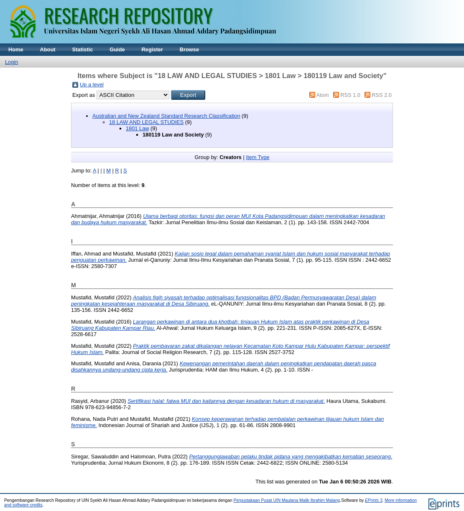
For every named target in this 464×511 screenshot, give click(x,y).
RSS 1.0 (350, 95)
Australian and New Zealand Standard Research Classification (166, 116)
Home (15, 49)
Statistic (82, 49)
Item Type (257, 157)
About (48, 49)
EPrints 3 (373, 500)
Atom (322, 95)
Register (152, 49)
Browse (189, 49)
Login (11, 62)
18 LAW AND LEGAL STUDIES (146, 122)
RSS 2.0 (382, 95)
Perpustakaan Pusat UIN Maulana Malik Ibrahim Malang (286, 500)
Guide (117, 49)
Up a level (92, 84)
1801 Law (137, 128)
